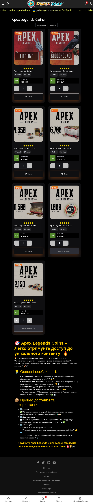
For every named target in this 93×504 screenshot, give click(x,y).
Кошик (28, 97)
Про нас (46, 468)
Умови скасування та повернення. (46, 480)
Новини (46, 484)
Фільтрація (41, 25)
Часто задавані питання (46, 492)
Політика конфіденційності (46, 472)
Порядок (52, 25)
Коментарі (46, 488)
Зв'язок (46, 476)
